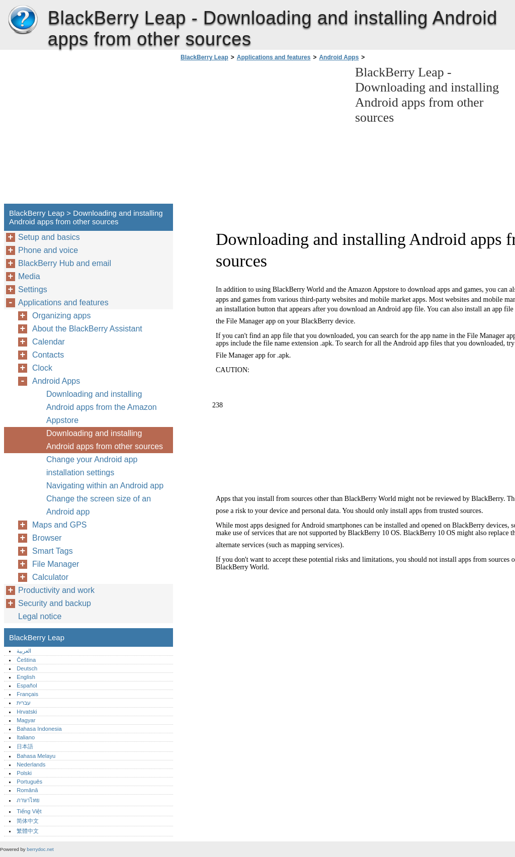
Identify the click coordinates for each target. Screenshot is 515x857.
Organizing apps (61, 315)
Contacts (48, 355)
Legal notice (39, 616)
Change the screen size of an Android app (98, 505)
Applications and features (274, 57)
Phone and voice (48, 250)
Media (29, 276)
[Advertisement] (262, 135)
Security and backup (54, 603)
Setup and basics (49, 237)
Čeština (26, 660)
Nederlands (31, 764)
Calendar (48, 341)
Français (27, 694)
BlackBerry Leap (23, 20)
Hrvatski (27, 712)
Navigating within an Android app (104, 485)
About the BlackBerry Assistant (87, 328)
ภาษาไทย (28, 800)
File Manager (55, 564)
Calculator (50, 577)
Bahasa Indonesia (39, 729)
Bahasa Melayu (36, 756)
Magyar (26, 720)
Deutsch (27, 668)
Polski (24, 773)
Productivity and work (56, 590)
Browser (47, 538)
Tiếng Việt (29, 811)
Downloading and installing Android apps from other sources (104, 440)
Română (27, 790)
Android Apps (339, 57)
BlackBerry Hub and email (64, 263)
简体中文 (28, 821)
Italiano (26, 737)
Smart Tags (52, 551)
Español (27, 685)
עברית (24, 703)
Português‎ (29, 782)
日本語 (25, 746)
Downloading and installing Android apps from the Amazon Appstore (101, 407)
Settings (32, 289)
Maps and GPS (59, 525)
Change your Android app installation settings (91, 466)
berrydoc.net (40, 849)
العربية (24, 651)
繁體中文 (28, 831)
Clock (42, 368)
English (26, 677)
